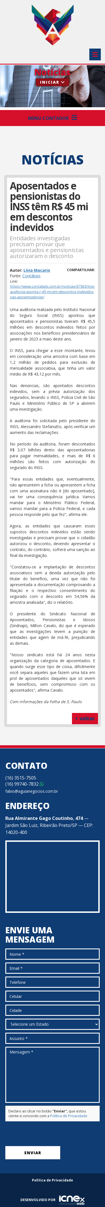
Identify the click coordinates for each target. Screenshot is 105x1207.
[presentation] (47, 1135)
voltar (85, 718)
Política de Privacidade (68, 1116)
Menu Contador (52, 118)
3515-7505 (20, 778)
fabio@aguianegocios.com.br (31, 791)
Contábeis (31, 275)
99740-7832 (24, 784)
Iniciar (52, 82)
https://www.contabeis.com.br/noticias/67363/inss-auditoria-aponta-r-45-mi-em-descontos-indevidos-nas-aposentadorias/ (52, 291)
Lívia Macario (37, 270)
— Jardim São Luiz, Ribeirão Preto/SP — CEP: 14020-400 (49, 825)
